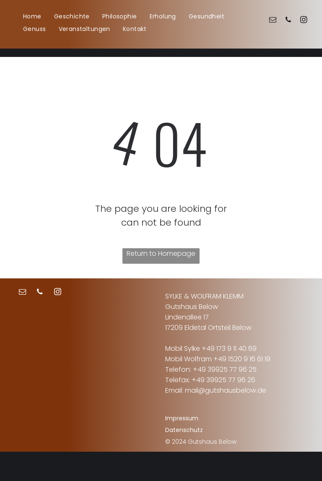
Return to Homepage (161, 253)
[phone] (288, 21)
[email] (272, 21)
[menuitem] (32, 16)
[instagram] (304, 21)
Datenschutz (184, 430)
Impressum (181, 418)
